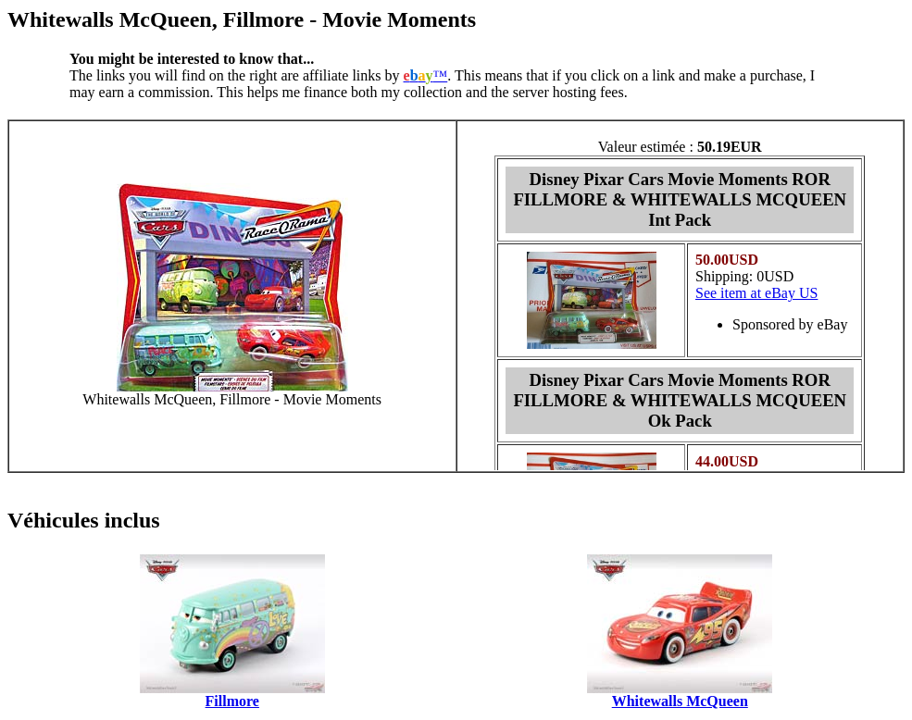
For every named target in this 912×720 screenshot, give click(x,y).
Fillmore (232, 701)
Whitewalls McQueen (680, 701)
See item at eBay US (756, 293)
